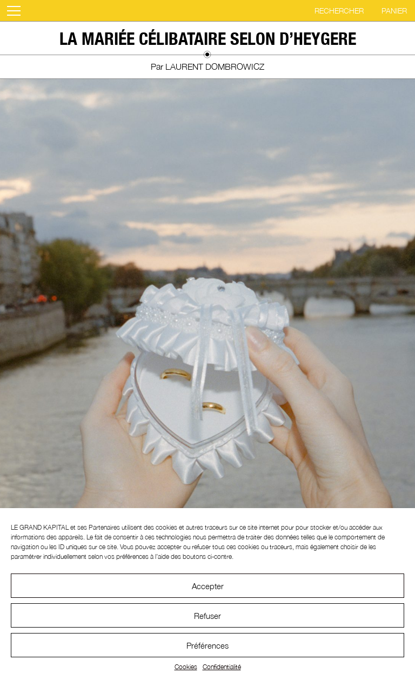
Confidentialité (222, 667)
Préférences (207, 645)
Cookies (186, 667)
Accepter (208, 586)
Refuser (207, 616)
